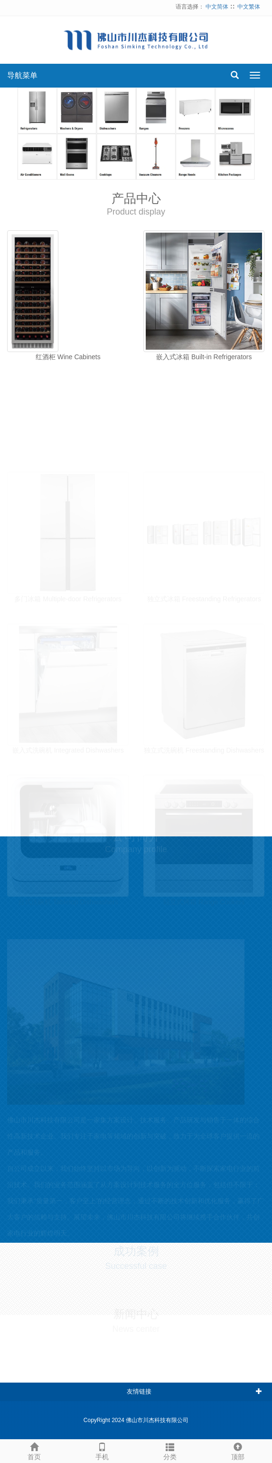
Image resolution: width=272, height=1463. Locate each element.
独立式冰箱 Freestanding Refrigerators (204, 595)
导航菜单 (22, 75)
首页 (34, 1450)
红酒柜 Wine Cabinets (68, 357)
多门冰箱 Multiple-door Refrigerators (68, 595)
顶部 (238, 1450)
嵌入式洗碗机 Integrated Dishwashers (68, 747)
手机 (102, 1450)
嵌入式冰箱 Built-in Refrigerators (204, 357)
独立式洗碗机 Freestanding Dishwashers (204, 747)
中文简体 (217, 6)
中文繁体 (248, 6)
